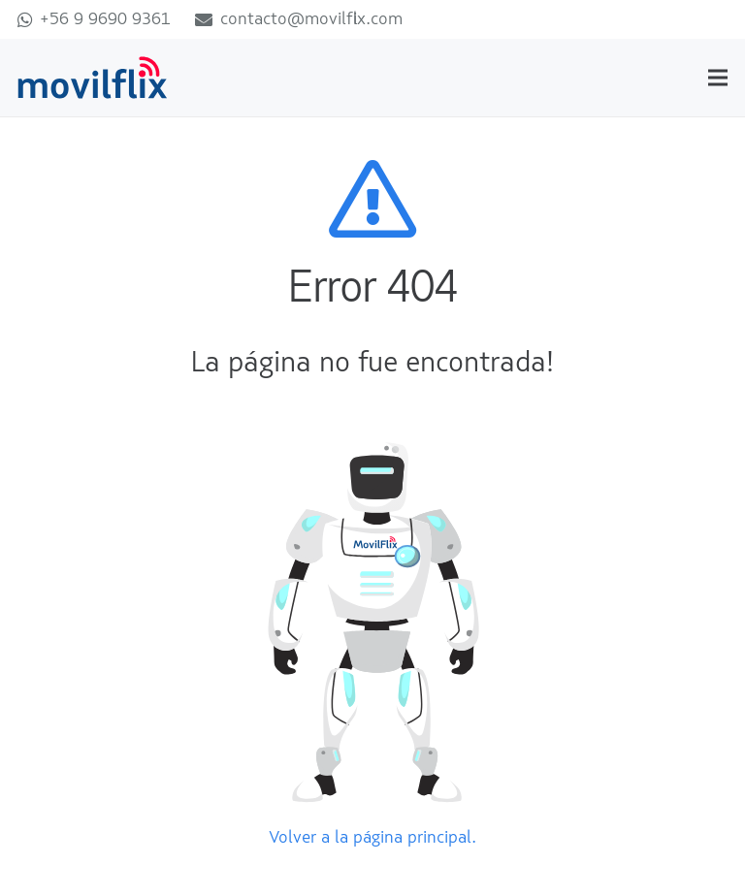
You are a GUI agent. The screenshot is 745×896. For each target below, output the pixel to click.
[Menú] (718, 77)
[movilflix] (92, 78)
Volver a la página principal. (372, 838)
